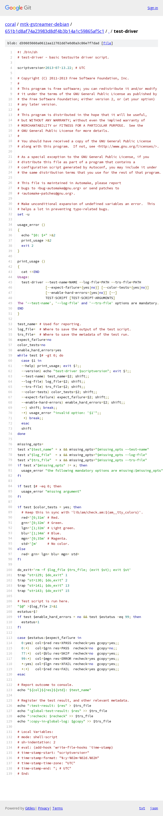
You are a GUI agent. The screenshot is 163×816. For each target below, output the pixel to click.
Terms (57, 808)
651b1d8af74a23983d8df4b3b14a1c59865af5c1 (54, 31)
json (154, 808)
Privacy (43, 808)
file (107, 43)
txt (142, 808)
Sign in (153, 7)
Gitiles (30, 808)
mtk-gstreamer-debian (44, 24)
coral (10, 24)
